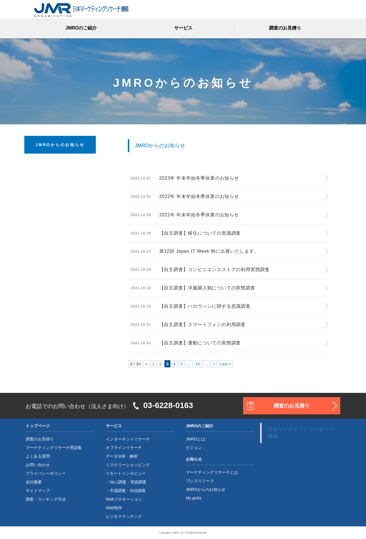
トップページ (38, 426)
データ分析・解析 (122, 456)
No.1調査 (118, 482)
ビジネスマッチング (124, 516)
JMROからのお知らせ (205, 489)
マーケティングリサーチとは (212, 472)
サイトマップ (38, 490)
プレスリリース (200, 481)
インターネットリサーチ (128, 439)
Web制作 (114, 507)
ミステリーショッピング (128, 464)
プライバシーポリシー (46, 473)
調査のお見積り (285, 28)
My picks (193, 498)
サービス (183, 28)
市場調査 (118, 490)
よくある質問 (38, 456)
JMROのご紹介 (81, 28)
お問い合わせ (38, 464)
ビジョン (194, 447)
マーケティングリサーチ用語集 (54, 447)
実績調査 (138, 482)
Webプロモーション (124, 499)
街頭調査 (138, 490)
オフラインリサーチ (124, 447)
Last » (225, 363)
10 (197, 363)
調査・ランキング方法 (46, 499)
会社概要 (34, 482)
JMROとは (195, 439)
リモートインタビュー (126, 473)
